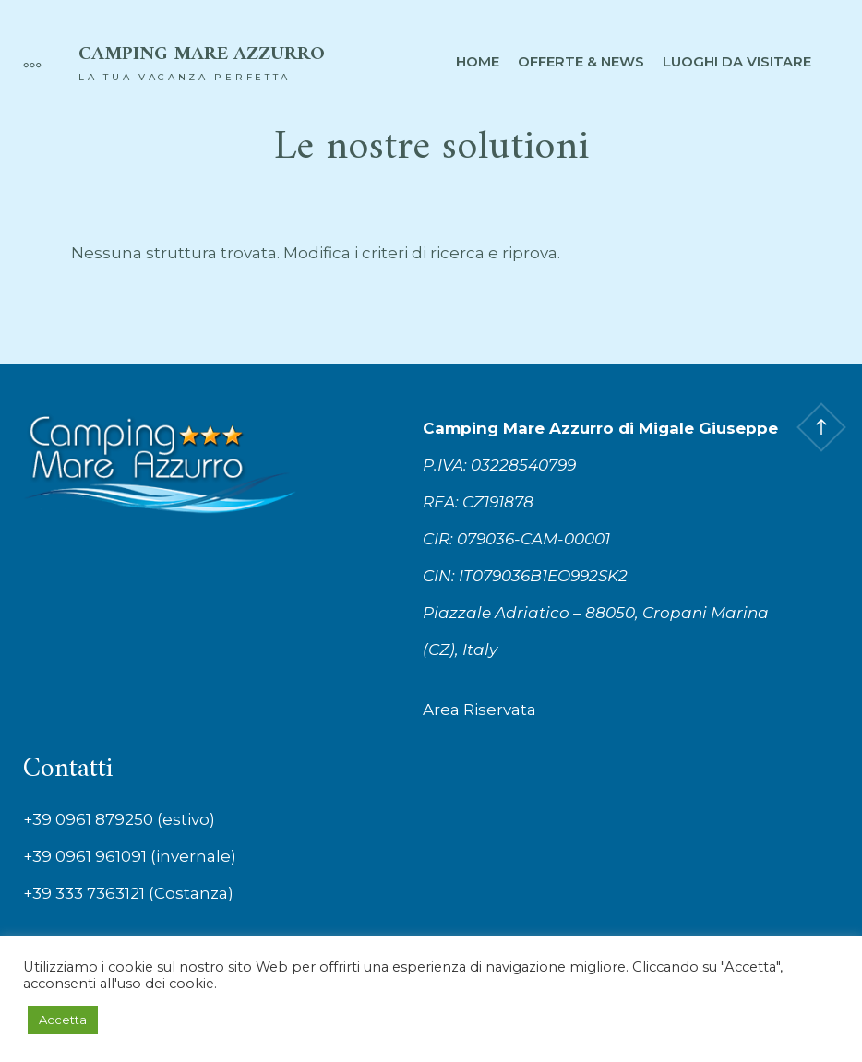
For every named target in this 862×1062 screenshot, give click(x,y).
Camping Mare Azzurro (201, 54)
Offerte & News (581, 61)
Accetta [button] (63, 1019)
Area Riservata (479, 709)
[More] (23, 61)
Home (477, 61)
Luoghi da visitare (737, 61)
